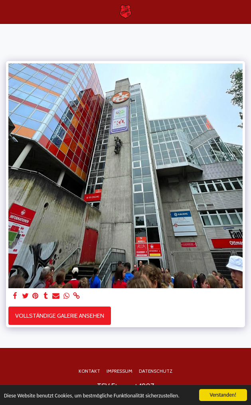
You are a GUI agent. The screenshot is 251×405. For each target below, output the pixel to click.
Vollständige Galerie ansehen (59, 315)
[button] (9, 11)
